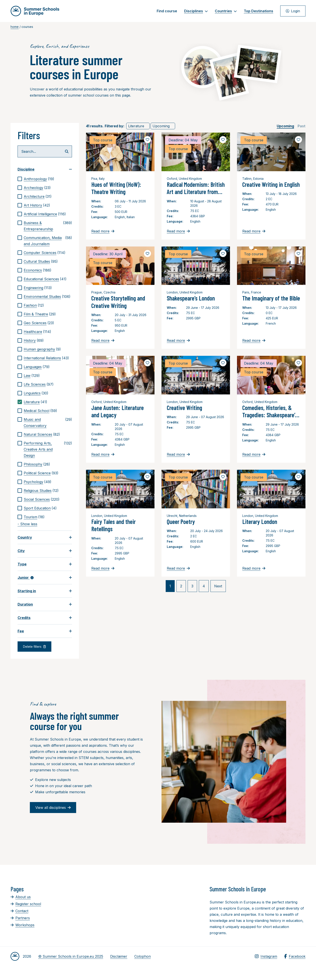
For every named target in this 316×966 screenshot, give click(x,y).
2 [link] (181, 586)
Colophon (142, 956)
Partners (20, 918)
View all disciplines (53, 807)
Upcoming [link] (161, 126)
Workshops (22, 925)
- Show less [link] (27, 524)
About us (21, 897)
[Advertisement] (154, 909)
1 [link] (170, 586)
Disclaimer (118, 956)
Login (293, 11)
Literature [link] (136, 126)
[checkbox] (45, 179)
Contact (19, 911)
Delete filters (34, 646)
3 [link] (192, 586)
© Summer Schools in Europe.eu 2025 (70, 956)
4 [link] (204, 586)
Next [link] (218, 586)
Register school (26, 904)
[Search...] (45, 151)
